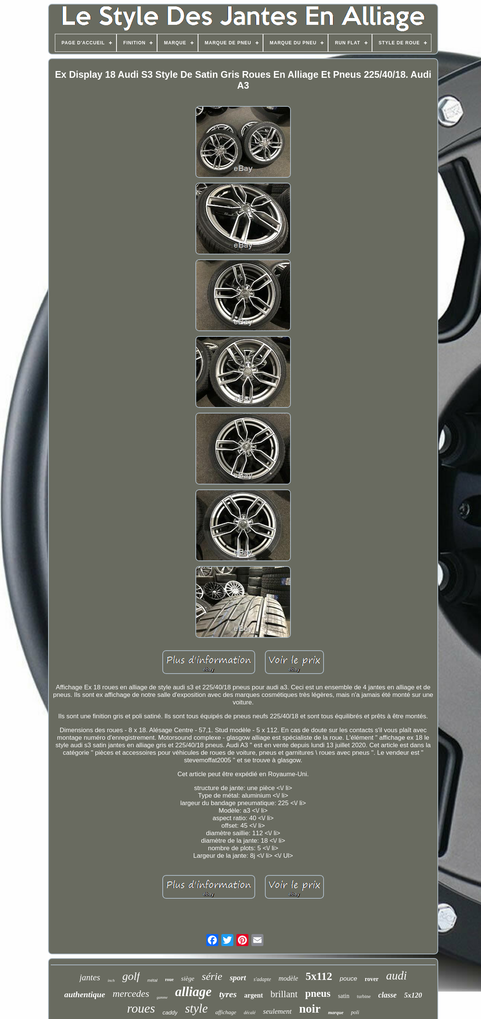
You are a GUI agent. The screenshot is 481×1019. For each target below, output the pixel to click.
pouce (348, 978)
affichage (225, 1012)
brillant (284, 994)
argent (253, 995)
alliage (193, 991)
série (212, 976)
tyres (228, 994)
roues (141, 1008)
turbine (364, 996)
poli (355, 1012)
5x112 (319, 976)
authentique (84, 994)
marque (335, 1012)
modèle (288, 978)
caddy (169, 1012)
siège (187, 978)
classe (387, 995)
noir (310, 1008)
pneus (318, 993)
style (196, 1008)
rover (371, 979)
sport (238, 977)
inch (111, 980)
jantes (89, 977)
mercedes (131, 993)
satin (343, 996)
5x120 (413, 995)
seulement (277, 1011)
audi (396, 975)
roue (169, 979)
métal (152, 980)
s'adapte (262, 979)
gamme (162, 997)
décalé (250, 1012)
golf (131, 976)
